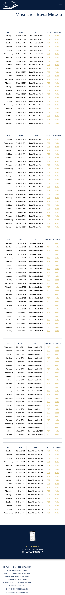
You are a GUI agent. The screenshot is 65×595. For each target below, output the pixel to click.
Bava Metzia (22, 576)
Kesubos (12, 586)
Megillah (10, 592)
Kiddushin (22, 579)
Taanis (19, 592)
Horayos (10, 570)
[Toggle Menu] (60, 5)
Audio (57, 35)
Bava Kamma (11, 579)
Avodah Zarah (21, 570)
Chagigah (10, 589)
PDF (48, 35)
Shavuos (7, 573)
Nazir (19, 583)
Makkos (16, 573)
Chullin (6, 567)
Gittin (6, 583)
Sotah (12, 583)
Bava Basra (11, 576)
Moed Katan (21, 589)
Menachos (16, 567)
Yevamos (21, 586)
